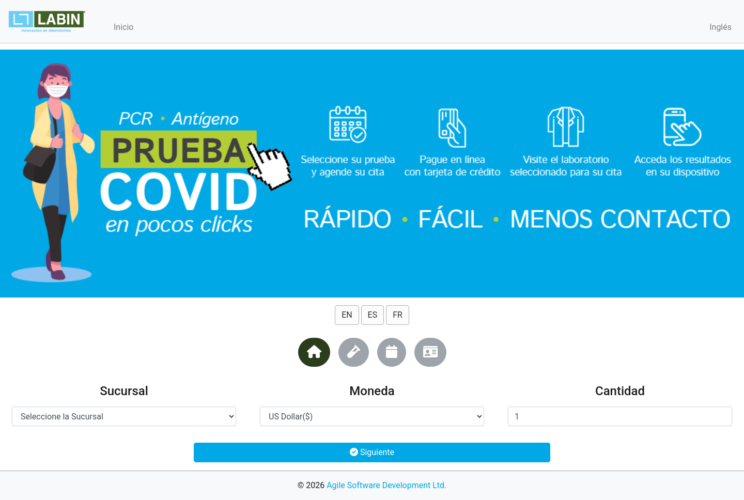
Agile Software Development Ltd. (386, 485)
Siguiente (372, 452)
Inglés (720, 27)
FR (397, 315)
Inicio (123, 27)
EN (347, 315)
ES (373, 315)
